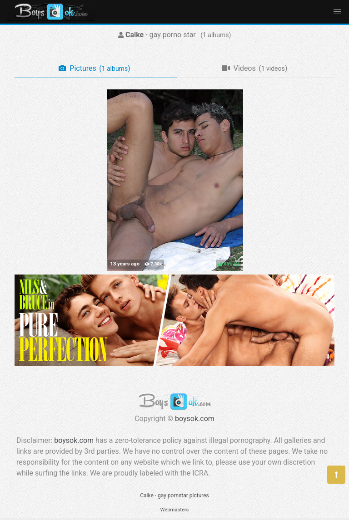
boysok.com (194, 418)
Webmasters (174, 510)
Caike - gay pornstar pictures (174, 495)
